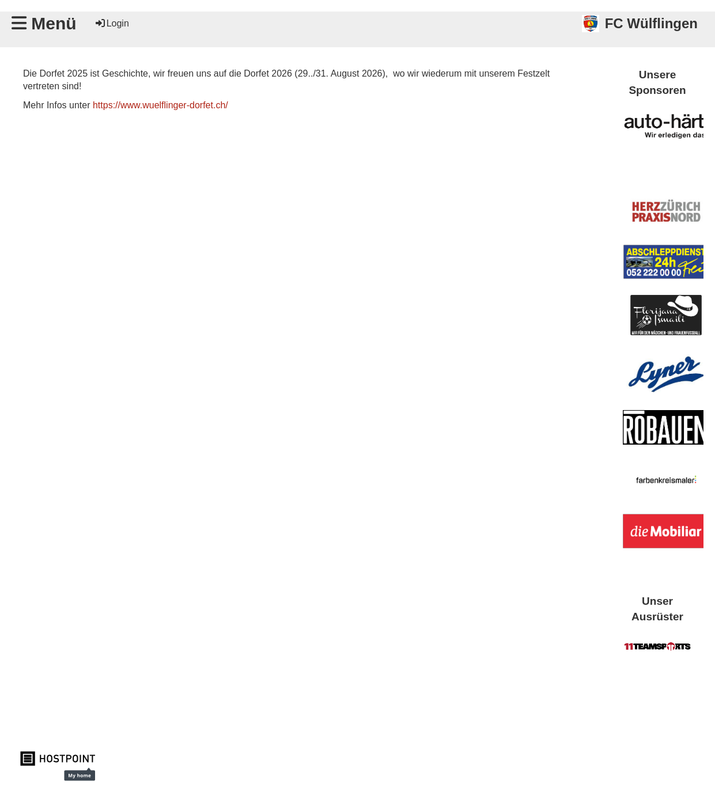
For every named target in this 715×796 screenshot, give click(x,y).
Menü (44, 23)
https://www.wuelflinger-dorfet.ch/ (160, 105)
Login (111, 23)
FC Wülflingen (651, 23)
